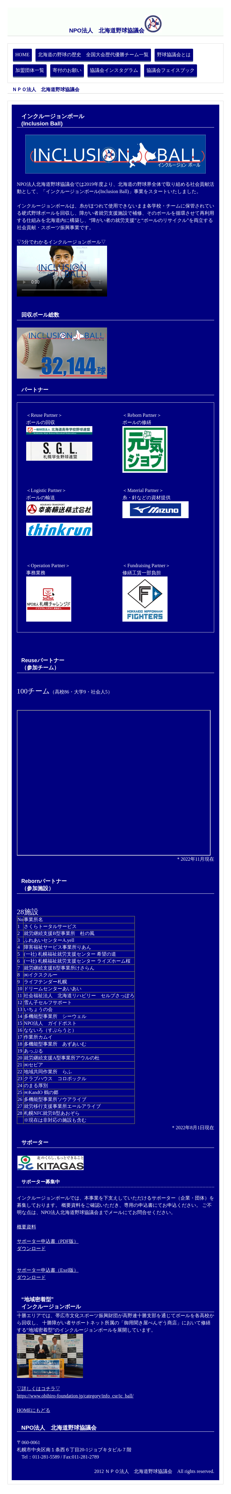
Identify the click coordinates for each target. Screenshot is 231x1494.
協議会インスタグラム (114, 70)
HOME (22, 54)
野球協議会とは (174, 54)
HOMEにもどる (33, 1410)
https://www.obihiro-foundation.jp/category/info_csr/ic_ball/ (75, 1395)
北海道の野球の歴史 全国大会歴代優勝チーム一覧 (93, 54)
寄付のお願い (67, 70)
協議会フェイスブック (170, 70)
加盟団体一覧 (29, 70)
